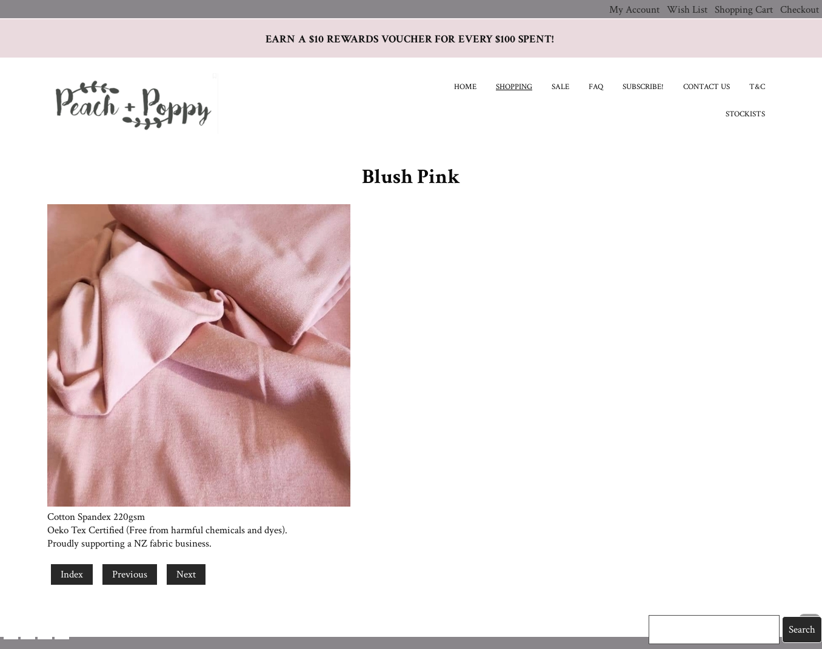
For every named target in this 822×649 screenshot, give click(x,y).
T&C (757, 87)
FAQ (596, 87)
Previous (129, 574)
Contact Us (706, 87)
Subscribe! (643, 87)
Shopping (514, 87)
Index (72, 574)
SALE (560, 87)
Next (186, 574)
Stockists (745, 114)
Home (465, 87)
